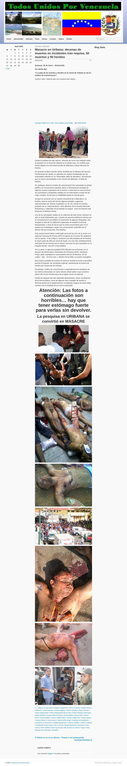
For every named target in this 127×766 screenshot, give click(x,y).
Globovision (81, 123)
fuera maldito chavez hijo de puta (52, 728)
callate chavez (86, 708)
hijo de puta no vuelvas (71, 728)
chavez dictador (40, 715)
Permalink (54, 730)
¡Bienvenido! (18, 39)
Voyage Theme (117, 763)
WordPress (107, 763)
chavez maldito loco (73, 718)
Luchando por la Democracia (19, 763)
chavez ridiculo (41, 720)
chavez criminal (83, 710)
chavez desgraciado (41, 713)
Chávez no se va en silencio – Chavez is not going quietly (59, 738)
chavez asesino (42, 46)
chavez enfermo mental (54, 715)
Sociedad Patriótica (83, 740)
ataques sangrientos (61, 708)
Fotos (37, 39)
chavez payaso (86, 718)
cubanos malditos (73, 723)
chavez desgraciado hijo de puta (60, 713)
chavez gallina (68, 715)
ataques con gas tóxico (45, 708)
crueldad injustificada (59, 723)
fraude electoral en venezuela (74, 725)
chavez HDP (78, 715)
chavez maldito (45, 718)
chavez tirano (51, 720)
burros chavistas (74, 708)
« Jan (7, 69)
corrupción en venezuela (43, 723)
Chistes (69, 39)
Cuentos (52, 39)
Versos (44, 39)
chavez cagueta (59, 710)
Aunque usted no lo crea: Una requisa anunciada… (54, 123)
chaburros (38, 710)
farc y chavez (58, 725)
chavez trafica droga (64, 720)
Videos (61, 39)
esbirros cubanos (86, 723)
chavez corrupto (71, 710)
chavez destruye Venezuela (81, 713)
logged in (51, 753)
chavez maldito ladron (58, 718)
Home (8, 39)
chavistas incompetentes (80, 720)
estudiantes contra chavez (44, 725)
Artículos (29, 39)
